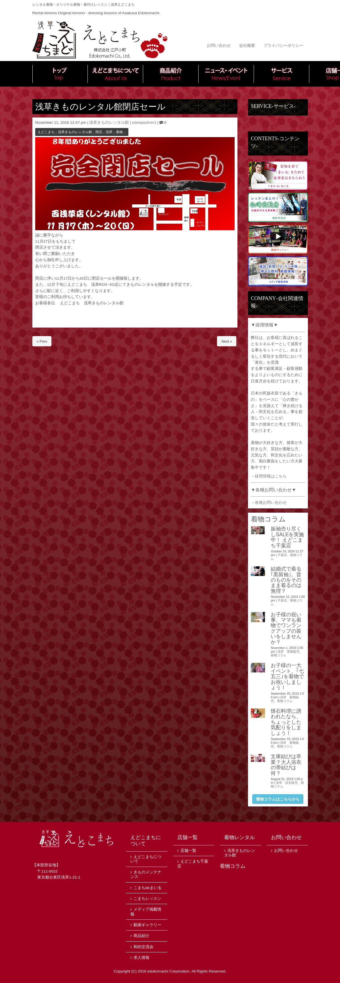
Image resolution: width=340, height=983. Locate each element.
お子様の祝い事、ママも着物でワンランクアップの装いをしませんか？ (286, 628)
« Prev (42, 341)
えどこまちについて (115, 74)
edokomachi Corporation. (169, 971)
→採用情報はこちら (269, 476)
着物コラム (278, 655)
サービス (281, 74)
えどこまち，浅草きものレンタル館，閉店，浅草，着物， (81, 132)
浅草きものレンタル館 (109, 122)
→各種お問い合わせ (269, 502)
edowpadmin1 (144, 122)
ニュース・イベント (226, 74)
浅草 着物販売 (288, 651)
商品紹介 (171, 74)
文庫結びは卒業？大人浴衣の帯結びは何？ (286, 765)
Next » (226, 341)
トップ (60, 74)
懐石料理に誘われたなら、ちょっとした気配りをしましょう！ (286, 722)
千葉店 (282, 555)
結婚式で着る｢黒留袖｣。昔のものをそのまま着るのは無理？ (286, 580)
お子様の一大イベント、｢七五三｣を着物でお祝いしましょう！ (287, 676)
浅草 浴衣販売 (287, 782)
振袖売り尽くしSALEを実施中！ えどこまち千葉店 (287, 537)
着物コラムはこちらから (278, 799)
